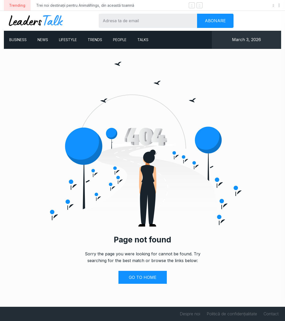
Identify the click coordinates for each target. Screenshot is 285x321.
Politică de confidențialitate (232, 313)
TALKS (142, 39)
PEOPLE (119, 39)
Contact (271, 313)
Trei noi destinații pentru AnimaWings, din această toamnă (85, 5)
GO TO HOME (142, 277)
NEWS (43, 39)
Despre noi (190, 313)
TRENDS (95, 39)
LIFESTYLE (68, 39)
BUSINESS (18, 39)
